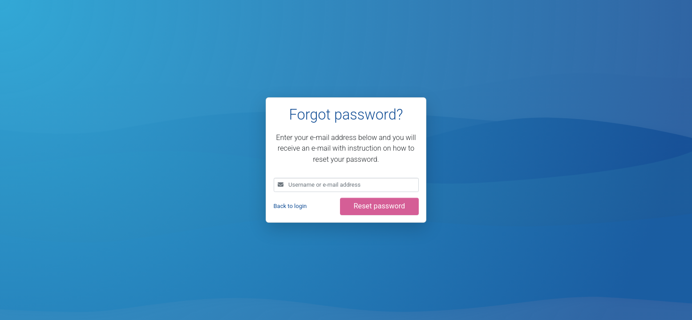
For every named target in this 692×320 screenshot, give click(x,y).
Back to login (290, 206)
